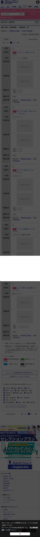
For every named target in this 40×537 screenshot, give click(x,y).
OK (20, 534)
